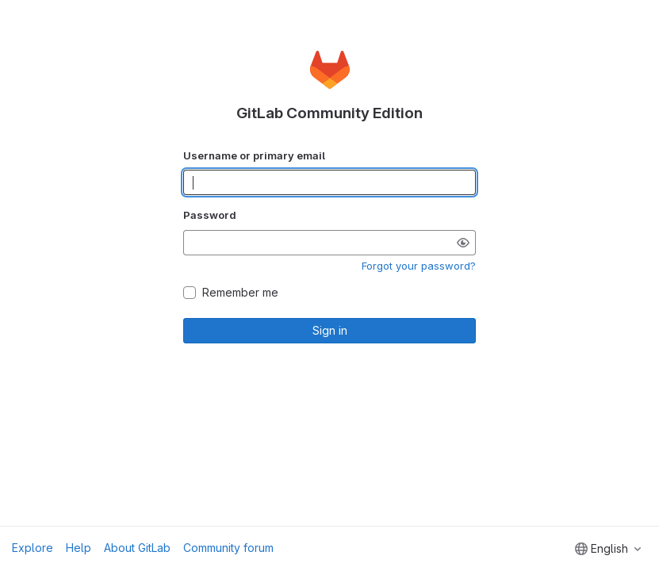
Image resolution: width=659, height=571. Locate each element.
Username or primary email (254, 155)
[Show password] (463, 242)
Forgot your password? (419, 265)
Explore (32, 547)
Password (209, 215)
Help (78, 547)
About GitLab (137, 547)
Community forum (228, 547)
